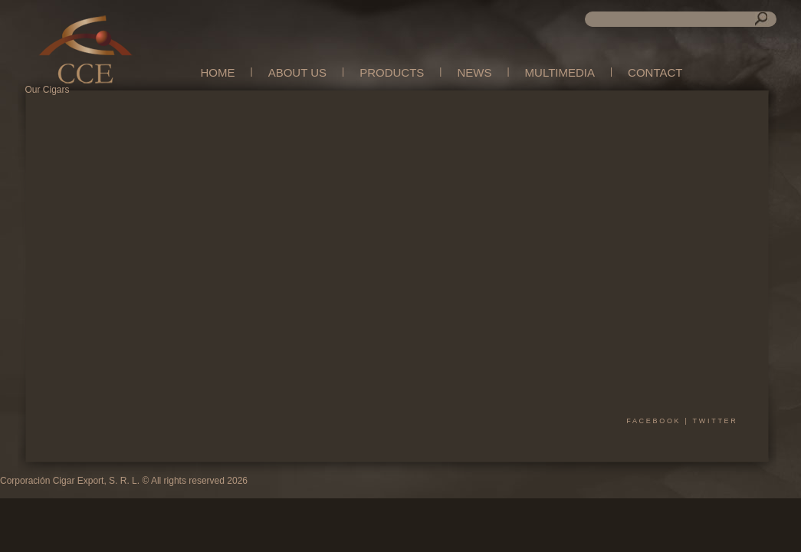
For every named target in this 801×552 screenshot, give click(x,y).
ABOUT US (297, 72)
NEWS (474, 72)
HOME (218, 72)
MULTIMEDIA (560, 72)
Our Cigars (47, 89)
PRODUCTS (391, 72)
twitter (715, 421)
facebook (653, 421)
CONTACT (655, 72)
